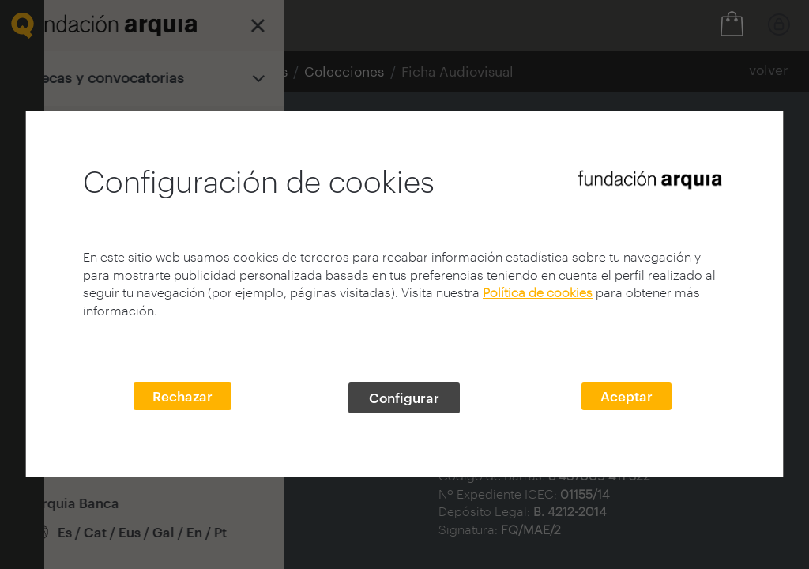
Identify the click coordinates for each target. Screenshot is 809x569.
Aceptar (626, 396)
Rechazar (182, 396)
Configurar (404, 397)
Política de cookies (538, 292)
